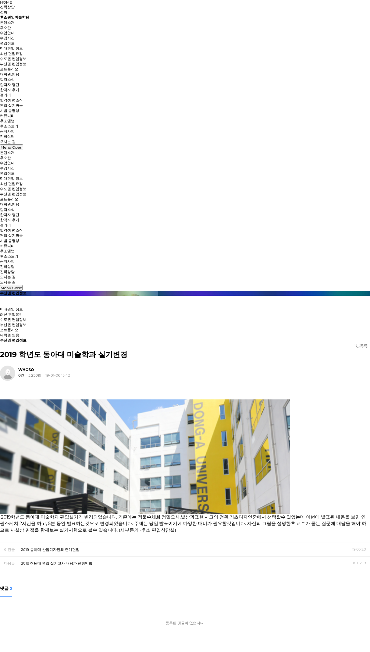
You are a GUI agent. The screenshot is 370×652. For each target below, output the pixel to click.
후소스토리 (9, 126)
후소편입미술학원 (14, 17)
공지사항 (7, 131)
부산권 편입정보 (13, 64)
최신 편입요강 (11, 53)
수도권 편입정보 (13, 58)
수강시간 (7, 38)
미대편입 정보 (11, 48)
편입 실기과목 (11, 105)
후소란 (5, 27)
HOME (6, 2)
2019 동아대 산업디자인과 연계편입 (50, 549)
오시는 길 (8, 277)
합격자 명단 (9, 84)
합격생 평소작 (11, 100)
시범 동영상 (9, 110)
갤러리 (5, 225)
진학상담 (7, 7)
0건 (21, 375)
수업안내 (7, 32)
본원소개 (7, 152)
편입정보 (7, 173)
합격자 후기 (9, 89)
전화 (3, 12)
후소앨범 (7, 121)
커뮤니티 (7, 245)
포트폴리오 (9, 69)
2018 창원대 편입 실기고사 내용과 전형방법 (56, 563)
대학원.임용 (9, 74)
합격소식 (7, 209)
